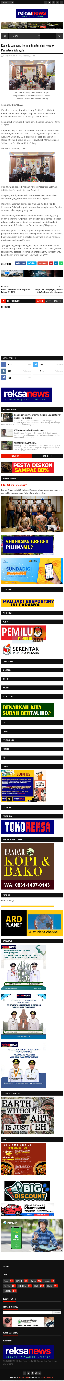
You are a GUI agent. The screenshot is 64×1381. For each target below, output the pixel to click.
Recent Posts (16, 456)
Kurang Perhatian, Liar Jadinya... (25, 443)
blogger (40, 301)
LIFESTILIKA (22, 1286)
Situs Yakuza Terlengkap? (14, 485)
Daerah (33, 1281)
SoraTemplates (23, 1378)
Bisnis (6, 1281)
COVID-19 (19, 1281)
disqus (48, 301)
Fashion (47, 1281)
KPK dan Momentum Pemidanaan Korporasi (29, 430)
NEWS (36, 1286)
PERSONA (7, 1291)
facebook (57, 301)
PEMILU (49, 1286)
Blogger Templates (47, 1378)
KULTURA (7, 1286)
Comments (47, 456)
